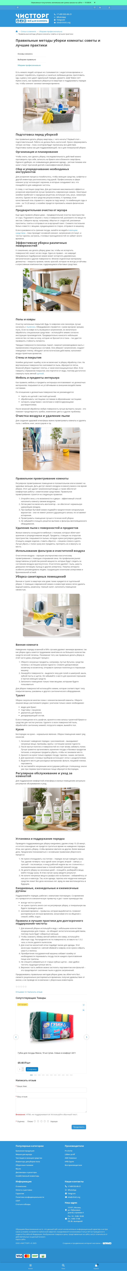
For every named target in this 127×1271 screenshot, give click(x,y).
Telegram (59, 20)
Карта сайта (20, 1239)
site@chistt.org (61, 22)
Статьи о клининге (28, 32)
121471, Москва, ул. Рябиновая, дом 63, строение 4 (76, 1210)
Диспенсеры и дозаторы (26, 1172)
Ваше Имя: (22, 1086)
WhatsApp (59, 17)
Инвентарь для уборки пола (28, 1161)
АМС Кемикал (71, 1158)
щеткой (40, 374)
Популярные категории (30, 1146)
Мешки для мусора (24, 1154)
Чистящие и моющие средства (29, 1158)
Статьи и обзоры (23, 1204)
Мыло (18, 1169)
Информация (23, 1181)
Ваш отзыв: (22, 1097)
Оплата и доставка (24, 1190)
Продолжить (78, 1127)
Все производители (73, 1165)
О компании (21, 1186)
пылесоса (31, 327)
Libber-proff (70, 1154)
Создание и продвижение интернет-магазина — (87, 1243)
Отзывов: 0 (21, 992)
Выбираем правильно (27, 60)
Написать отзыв (34, 992)
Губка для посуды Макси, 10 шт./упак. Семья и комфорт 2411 (47, 1053)
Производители (74, 1146)
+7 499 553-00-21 (62, 14)
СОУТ (18, 1201)
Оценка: (21, 1122)
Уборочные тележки (24, 1165)
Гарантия (20, 1193)
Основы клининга (25, 54)
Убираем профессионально (50, 32)
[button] (16, 1037)
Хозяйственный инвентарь (27, 1176)
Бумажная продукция (25, 1151)
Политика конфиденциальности (30, 1197)
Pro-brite (68, 1151)
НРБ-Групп (69, 1161)
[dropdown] (18, 7)
